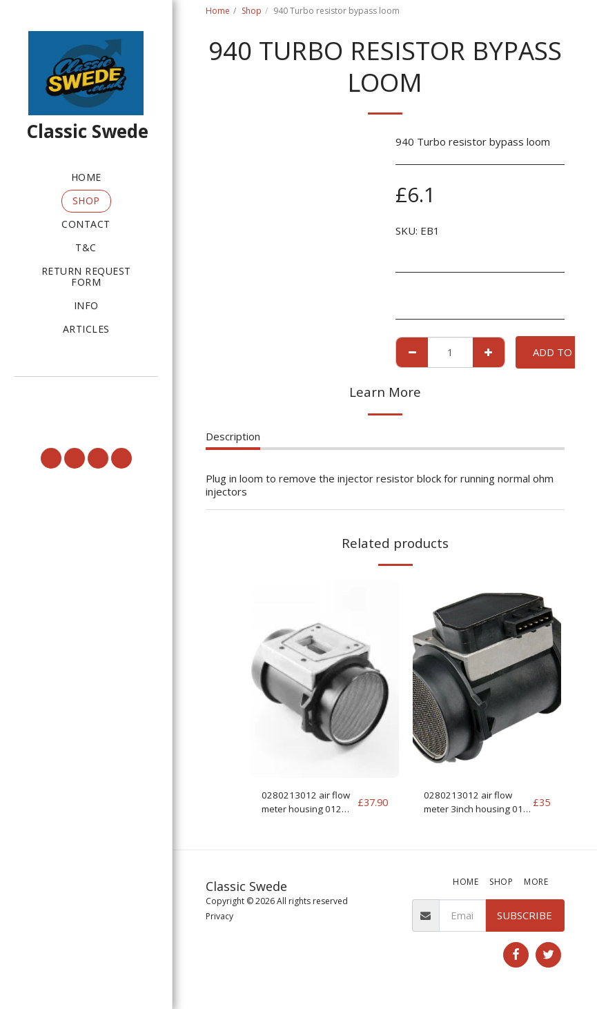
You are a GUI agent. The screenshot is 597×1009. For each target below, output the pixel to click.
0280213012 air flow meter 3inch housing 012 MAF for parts (474, 805)
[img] (325, 679)
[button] (86, 395)
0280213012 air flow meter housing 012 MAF (308, 805)
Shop (252, 11)
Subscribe (524, 918)
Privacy (219, 920)
